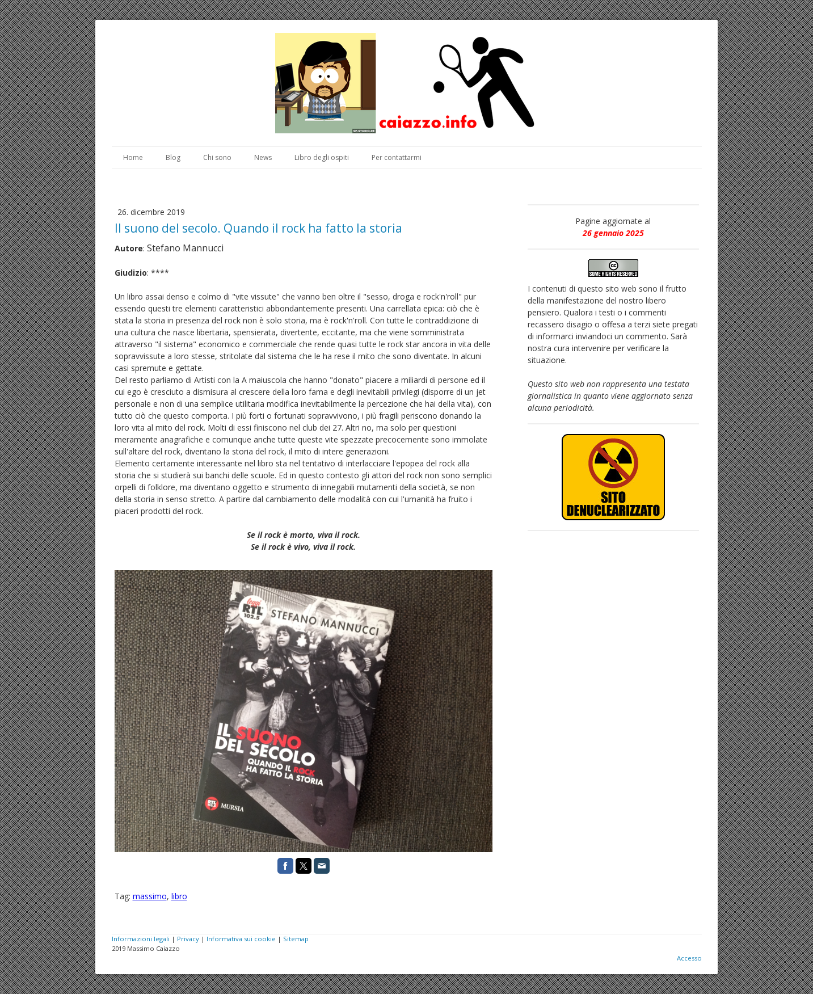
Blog (173, 157)
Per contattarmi (397, 157)
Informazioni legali (141, 938)
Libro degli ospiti (321, 157)
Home (133, 157)
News (263, 157)
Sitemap (296, 938)
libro (179, 896)
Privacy (188, 938)
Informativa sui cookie (241, 938)
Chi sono (217, 157)
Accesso (689, 958)
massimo (150, 896)
